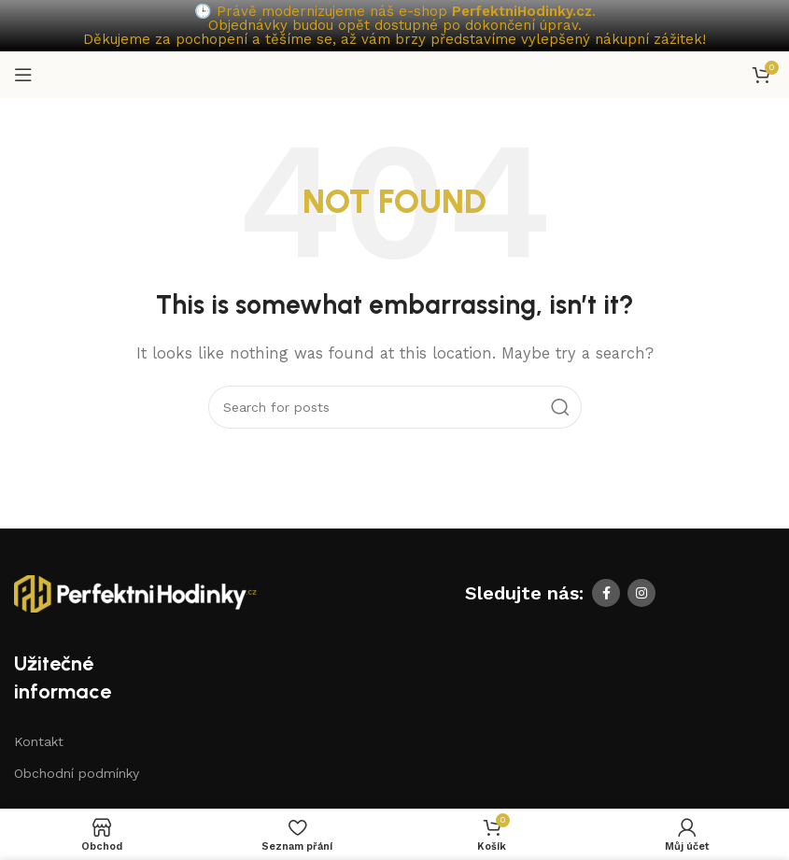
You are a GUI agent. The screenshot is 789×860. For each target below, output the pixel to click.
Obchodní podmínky (76, 773)
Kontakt (38, 741)
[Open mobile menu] (23, 74)
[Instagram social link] (641, 593)
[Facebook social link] (606, 593)
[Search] (395, 407)
